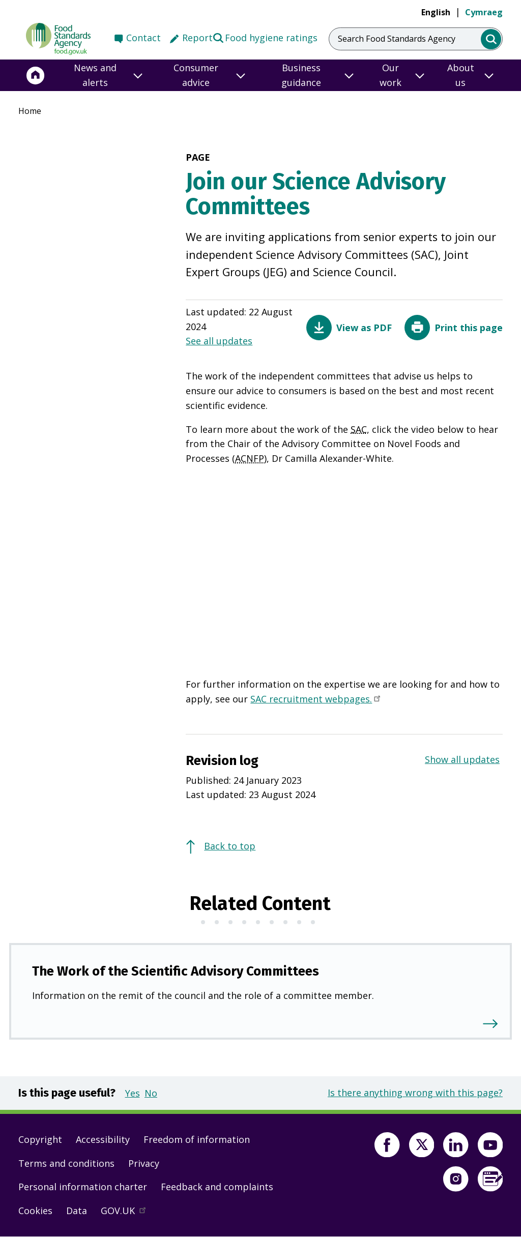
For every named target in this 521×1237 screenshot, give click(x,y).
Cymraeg (484, 12)
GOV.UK (128, 1213)
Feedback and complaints (217, 1187)
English (435, 12)
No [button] (150, 1093)
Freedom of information (196, 1139)
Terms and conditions (66, 1163)
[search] (491, 39)
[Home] (35, 75)
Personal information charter (82, 1187)
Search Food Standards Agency (396, 38)
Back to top (229, 846)
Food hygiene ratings (265, 37)
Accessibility (103, 1139)
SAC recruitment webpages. (316, 700)
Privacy (143, 1163)
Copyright (40, 1139)
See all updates (219, 341)
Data (76, 1210)
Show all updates (462, 759)
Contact (143, 38)
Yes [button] (132, 1093)
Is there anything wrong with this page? (415, 1092)
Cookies (35, 1210)
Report (197, 38)
